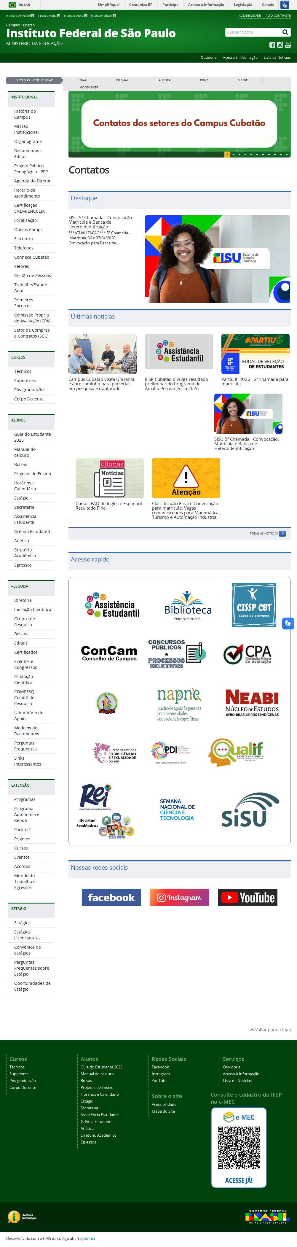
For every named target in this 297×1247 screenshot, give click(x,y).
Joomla (89, 1238)
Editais (21, 643)
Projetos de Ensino (32, 473)
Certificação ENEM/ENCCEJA (29, 208)
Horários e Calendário (25, 486)
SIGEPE (243, 80)
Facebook (160, 1067)
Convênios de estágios (27, 950)
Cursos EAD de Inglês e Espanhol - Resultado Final (110, 505)
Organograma (28, 141)
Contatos (88, 170)
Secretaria (24, 507)
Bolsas (20, 464)
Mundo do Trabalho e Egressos (25, 881)
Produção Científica (23, 679)
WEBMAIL (123, 80)
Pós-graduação (29, 389)
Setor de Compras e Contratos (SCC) (32, 333)
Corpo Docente (29, 399)
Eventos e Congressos (25, 664)
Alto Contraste (278, 15)
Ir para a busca (76, 15)
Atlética (21, 540)
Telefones (23, 248)
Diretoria (23, 600)
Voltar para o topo (270, 1029)
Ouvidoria (209, 57)
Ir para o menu (49, 15)
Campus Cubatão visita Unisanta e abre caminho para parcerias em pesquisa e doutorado (101, 383)
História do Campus (25, 114)
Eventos (22, 857)
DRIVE (204, 80)
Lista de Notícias (277, 57)
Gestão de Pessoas (32, 275)
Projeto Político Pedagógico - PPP (31, 168)
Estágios (22, 922)
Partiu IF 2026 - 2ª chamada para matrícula (254, 381)
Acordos (22, 866)
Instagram (161, 1073)
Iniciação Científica (32, 609)
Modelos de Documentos (26, 731)
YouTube (159, 1080)
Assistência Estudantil (25, 519)
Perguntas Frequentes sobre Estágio (31, 968)
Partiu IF (22, 829)
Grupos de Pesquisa (24, 621)
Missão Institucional (26, 129)
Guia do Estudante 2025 (101, 1067)
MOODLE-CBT (89, 87)
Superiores (25, 380)
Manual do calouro (25, 452)
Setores (21, 266)
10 (287, 155)
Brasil (25, 4)
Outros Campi (28, 229)
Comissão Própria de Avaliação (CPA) (32, 318)
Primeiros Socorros (23, 302)
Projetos (22, 839)
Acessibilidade (250, 15)
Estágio (21, 498)
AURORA (165, 80)
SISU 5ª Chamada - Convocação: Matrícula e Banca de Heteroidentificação (100, 222)
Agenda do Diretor (32, 181)
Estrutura (23, 238)
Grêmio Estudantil (32, 531)
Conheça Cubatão (31, 257)
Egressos (23, 565)
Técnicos (22, 371)
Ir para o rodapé (103, 15)
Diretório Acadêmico (25, 553)
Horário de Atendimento (27, 193)
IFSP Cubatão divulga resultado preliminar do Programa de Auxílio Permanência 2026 (176, 383)
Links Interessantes (27, 761)
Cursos (21, 848)
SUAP (83, 80)
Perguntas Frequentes (25, 746)
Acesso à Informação (240, 57)
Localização (25, 220)
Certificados (26, 652)
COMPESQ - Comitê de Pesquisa (25, 697)
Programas (25, 799)
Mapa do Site (163, 1111)
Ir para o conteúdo (20, 15)
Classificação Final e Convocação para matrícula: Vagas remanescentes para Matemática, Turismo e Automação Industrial (186, 510)
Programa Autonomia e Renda (26, 814)
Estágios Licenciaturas (27, 935)
